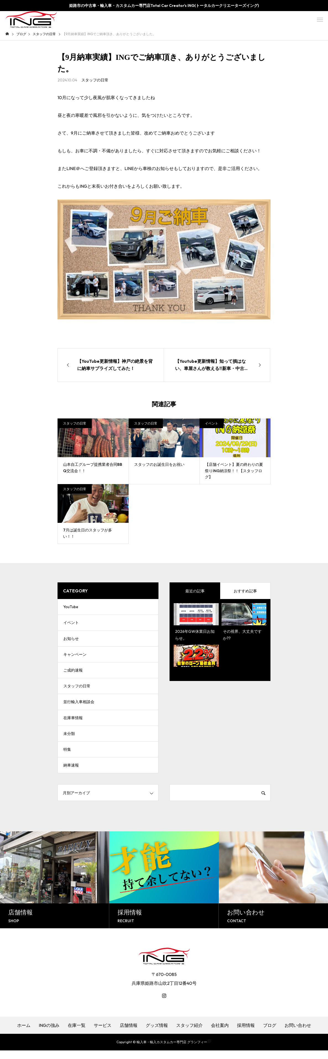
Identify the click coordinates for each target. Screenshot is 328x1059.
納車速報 (71, 773)
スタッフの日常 (94, 80)
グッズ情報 (157, 1034)
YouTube (70, 607)
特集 (67, 756)
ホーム (23, 1034)
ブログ (269, 1034)
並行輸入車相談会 (78, 707)
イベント (211, 423)
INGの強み (49, 1034)
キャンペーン (75, 657)
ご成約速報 (73, 673)
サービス (102, 1034)
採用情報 (246, 1034)
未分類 (69, 740)
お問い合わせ (298, 1034)
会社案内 (220, 1034)
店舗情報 (128, 1034)
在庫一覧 (76, 1034)
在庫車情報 (73, 723)
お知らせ (71, 640)
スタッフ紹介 (189, 1034)
